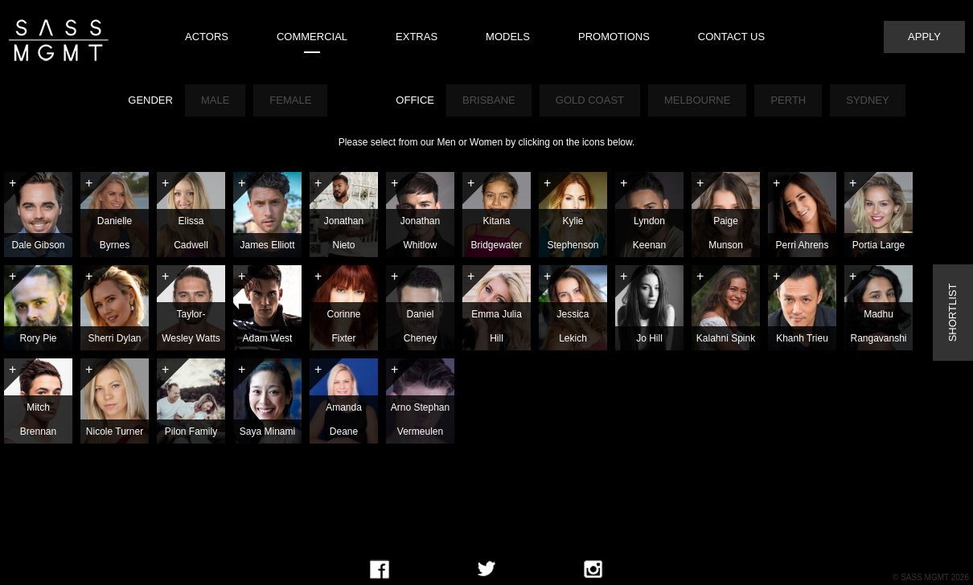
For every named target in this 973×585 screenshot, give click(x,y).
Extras (416, 37)
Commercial (312, 37)
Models (508, 37)
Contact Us (731, 37)
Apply (924, 37)
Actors (206, 37)
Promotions (614, 37)
